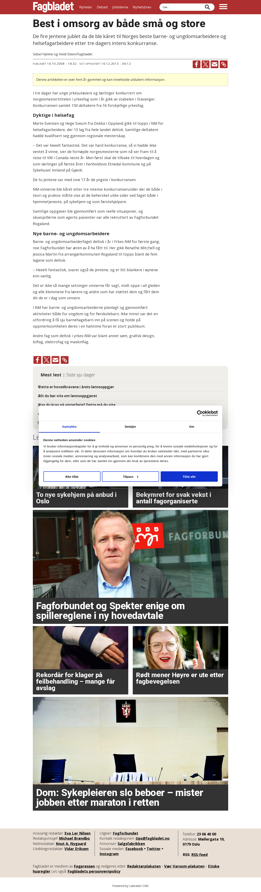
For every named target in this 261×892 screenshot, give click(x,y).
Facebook (134, 848)
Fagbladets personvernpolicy (93, 871)
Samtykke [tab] (69, 426)
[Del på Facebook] (196, 64)
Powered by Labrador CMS (130, 886)
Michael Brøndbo (74, 838)
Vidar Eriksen (76, 848)
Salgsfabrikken (131, 843)
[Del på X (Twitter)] (205, 64)
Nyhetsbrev (142, 7)
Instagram (109, 853)
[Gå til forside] (53, 7)
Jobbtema (120, 7)
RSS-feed (199, 854)
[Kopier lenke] (224, 64)
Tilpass (130, 476)
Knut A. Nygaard (71, 843)
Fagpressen (84, 866)
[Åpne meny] (223, 7)
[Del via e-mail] (214, 64)
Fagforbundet (125, 833)
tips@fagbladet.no (153, 838)
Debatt (102, 7)
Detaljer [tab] (130, 426)
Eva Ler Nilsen (77, 833)
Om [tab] (191, 426)
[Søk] (207, 7)
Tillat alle (189, 476)
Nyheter (85, 7)
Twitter (154, 848)
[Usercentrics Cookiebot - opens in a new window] (200, 413)
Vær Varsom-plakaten (184, 866)
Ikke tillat (71, 476)
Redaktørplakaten (144, 866)
